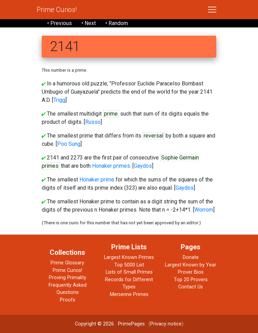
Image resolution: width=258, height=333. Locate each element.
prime (111, 113)
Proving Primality (67, 278)
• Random (116, 23)
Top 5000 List (129, 265)
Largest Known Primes (129, 257)
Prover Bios (191, 272)
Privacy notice (166, 324)
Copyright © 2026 (94, 324)
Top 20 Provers (191, 280)
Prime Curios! (57, 9)
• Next (88, 23)
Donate (191, 257)
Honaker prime (96, 179)
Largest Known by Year (190, 265)
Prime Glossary (67, 263)
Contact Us (190, 287)
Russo (93, 122)
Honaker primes (111, 166)
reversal (153, 135)
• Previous (59, 23)
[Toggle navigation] (212, 9)
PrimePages (131, 324)
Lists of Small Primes (129, 272)
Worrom (203, 209)
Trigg (59, 100)
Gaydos (143, 166)
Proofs (67, 300)
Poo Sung (68, 144)
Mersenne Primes (129, 294)
